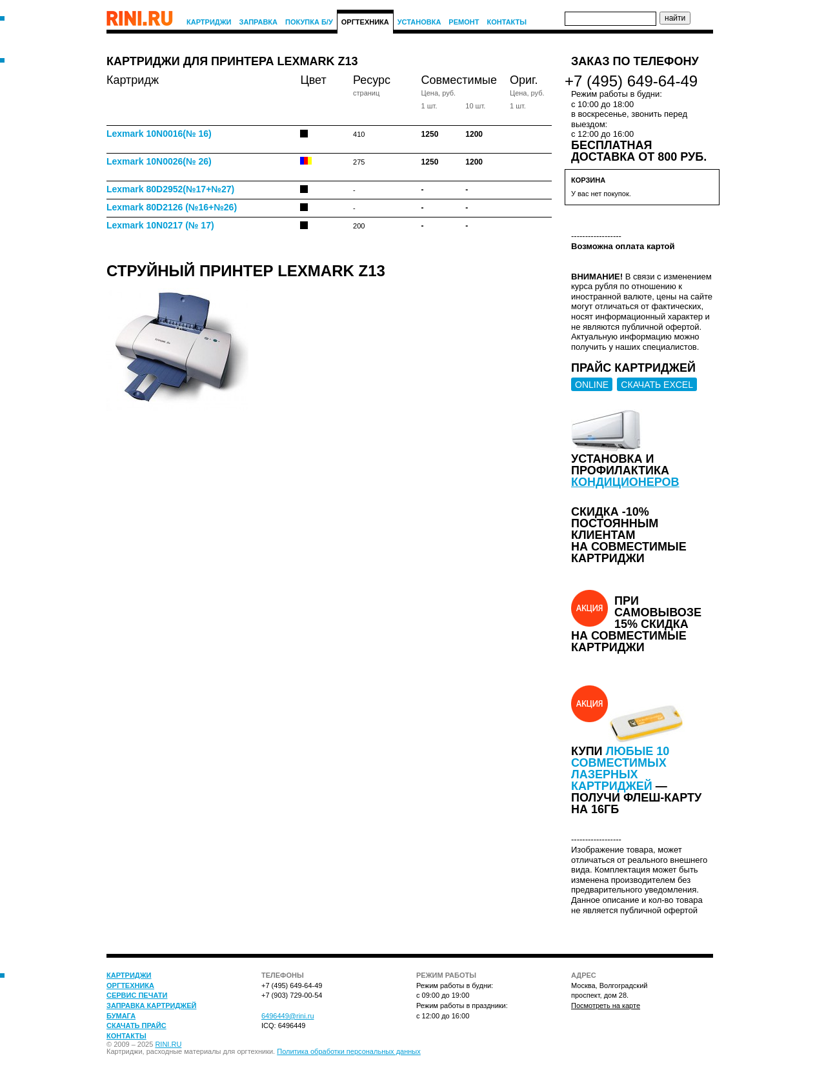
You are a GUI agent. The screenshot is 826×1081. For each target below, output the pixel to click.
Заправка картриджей (151, 1005)
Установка (419, 22)
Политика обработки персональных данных (349, 1051)
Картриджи (209, 22)
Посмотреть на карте (605, 1005)
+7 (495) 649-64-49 (631, 81)
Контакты (507, 22)
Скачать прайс (136, 1025)
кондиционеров (625, 482)
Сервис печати (136, 995)
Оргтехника (365, 22)
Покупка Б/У (309, 22)
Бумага (121, 1016)
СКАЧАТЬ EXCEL (657, 384)
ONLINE (592, 384)
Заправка (258, 22)
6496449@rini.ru (287, 1016)
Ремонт (463, 22)
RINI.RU (168, 1044)
